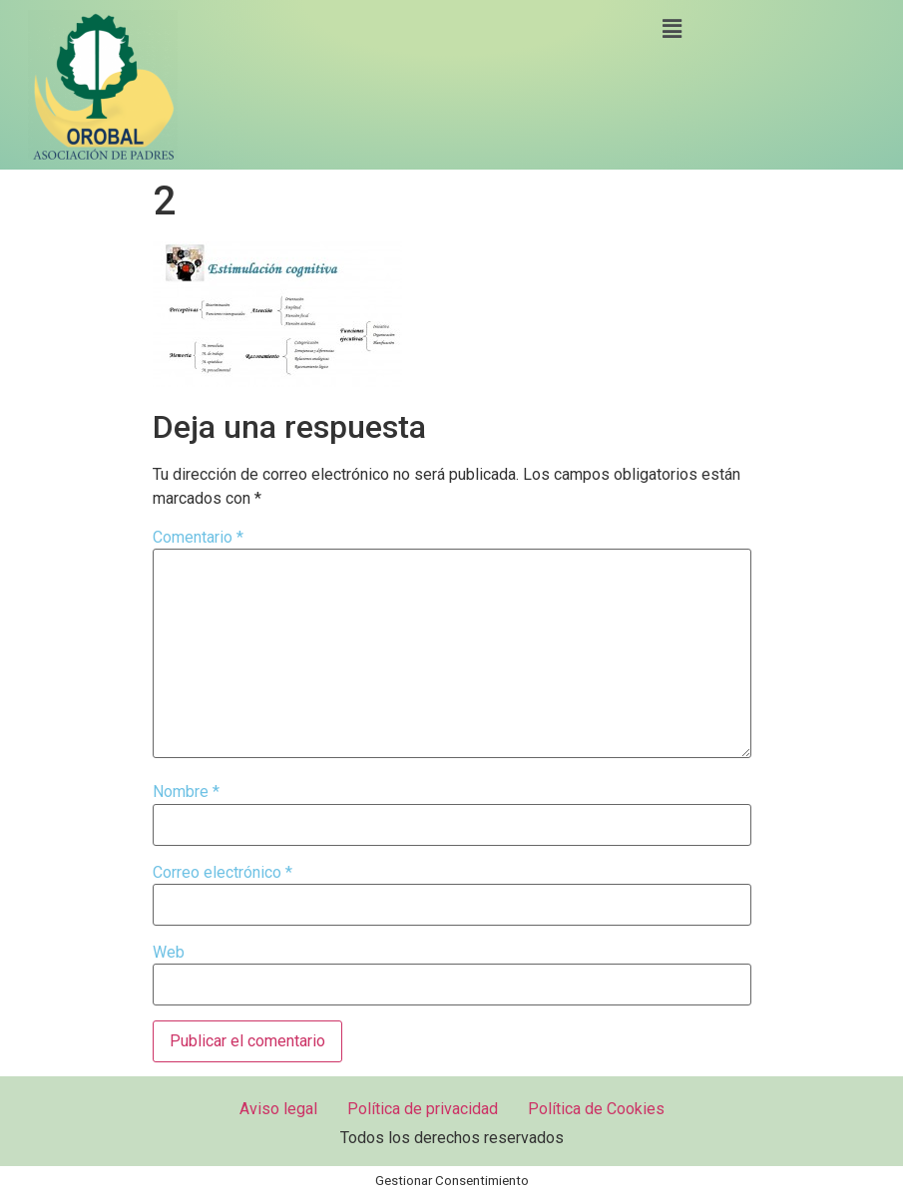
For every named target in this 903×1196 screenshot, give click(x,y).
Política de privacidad (422, 1108)
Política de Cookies (596, 1108)
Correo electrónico (222, 873)
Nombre (186, 792)
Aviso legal (278, 1108)
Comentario (198, 538)
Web (169, 953)
